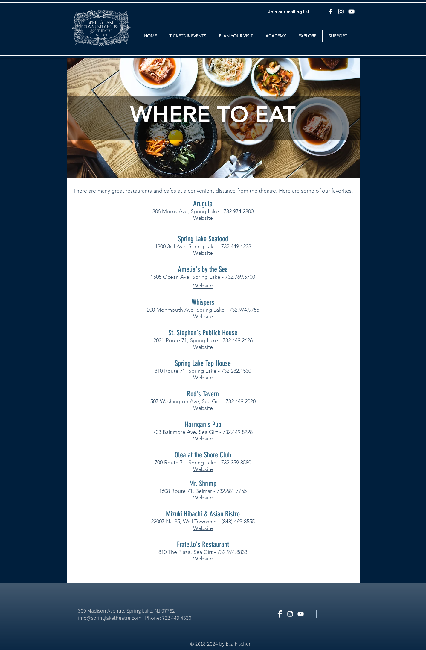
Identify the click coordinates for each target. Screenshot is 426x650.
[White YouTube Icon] (300, 614)
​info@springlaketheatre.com (109, 617)
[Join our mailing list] (289, 11)
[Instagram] (341, 11)
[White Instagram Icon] (290, 614)
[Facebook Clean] (279, 614)
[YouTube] (351, 11)
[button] (188, 36)
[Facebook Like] (338, 614)
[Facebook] (330, 11)
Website (203, 218)
